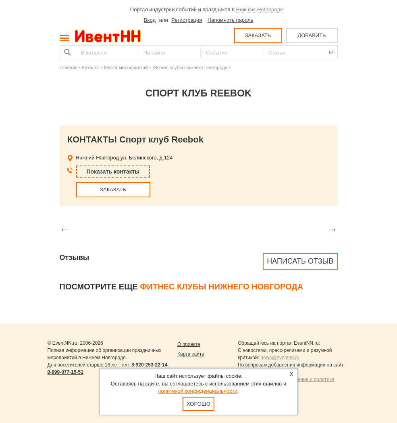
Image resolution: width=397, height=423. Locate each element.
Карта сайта (190, 354)
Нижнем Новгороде (259, 9)
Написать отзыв (300, 261)
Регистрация (186, 20)
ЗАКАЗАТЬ (258, 35)
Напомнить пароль (230, 20)
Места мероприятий (126, 67)
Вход (150, 20)
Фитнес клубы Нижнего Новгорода (189, 67)
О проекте (188, 344)
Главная (68, 67)
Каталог (91, 67)
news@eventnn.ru (279, 357)
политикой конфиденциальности (197, 391)
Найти (66, 52)
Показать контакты (113, 171)
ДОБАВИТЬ (311, 35)
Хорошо (198, 404)
